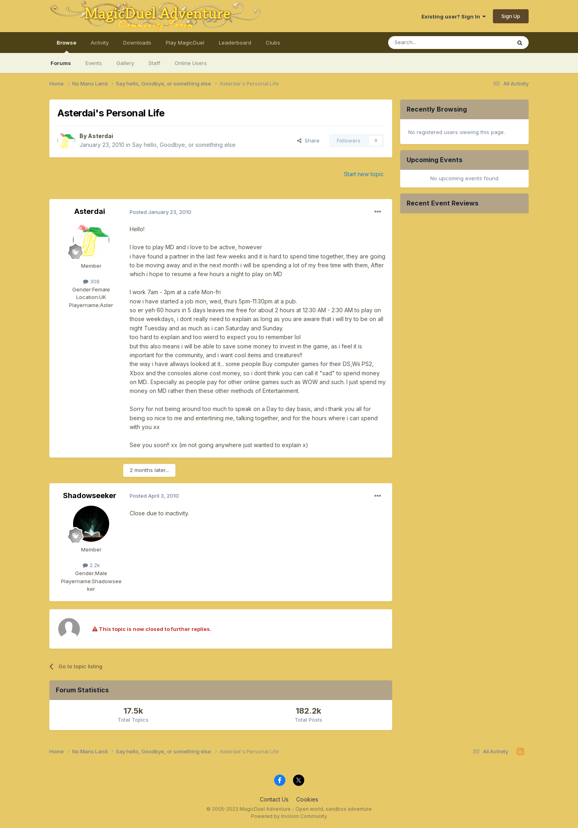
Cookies (307, 799)
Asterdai (100, 135)
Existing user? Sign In (453, 16)
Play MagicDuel (185, 42)
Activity (100, 42)
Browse (66, 46)
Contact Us (274, 799)
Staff (154, 63)
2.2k (91, 565)
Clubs (273, 42)
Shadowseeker (89, 495)
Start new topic (364, 174)
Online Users (191, 63)
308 (91, 281)
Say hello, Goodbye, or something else (184, 144)
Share (308, 140)
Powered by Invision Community (289, 816)
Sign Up (510, 16)
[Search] (429, 42)
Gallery (125, 63)
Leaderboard (235, 42)
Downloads (137, 42)
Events (93, 63)
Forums (61, 63)
